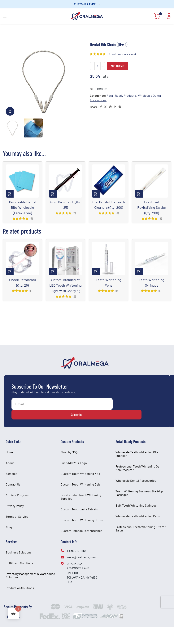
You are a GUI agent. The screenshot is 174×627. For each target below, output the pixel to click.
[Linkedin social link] (115, 107)
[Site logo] (87, 15)
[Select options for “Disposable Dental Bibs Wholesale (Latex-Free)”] (10, 194)
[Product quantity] (97, 66)
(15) (160, 290)
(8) (117, 218)
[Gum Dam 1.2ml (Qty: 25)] (65, 181)
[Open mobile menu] (5, 16)
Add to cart (117, 66)
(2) (74, 212)
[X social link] (105, 107)
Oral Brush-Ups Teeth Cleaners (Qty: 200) (108, 207)
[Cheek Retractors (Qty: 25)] (22, 258)
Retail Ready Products (121, 95)
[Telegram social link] (119, 107)
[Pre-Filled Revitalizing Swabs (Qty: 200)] (151, 181)
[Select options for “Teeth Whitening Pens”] (96, 271)
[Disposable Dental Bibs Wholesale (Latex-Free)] (22, 181)
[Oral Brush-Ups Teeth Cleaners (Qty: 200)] (108, 181)
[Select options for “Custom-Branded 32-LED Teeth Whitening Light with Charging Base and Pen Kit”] (53, 271)
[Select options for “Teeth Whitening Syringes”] (139, 271)
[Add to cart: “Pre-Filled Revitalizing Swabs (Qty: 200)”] (139, 194)
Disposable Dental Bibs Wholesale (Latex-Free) (22, 207)
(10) (31, 290)
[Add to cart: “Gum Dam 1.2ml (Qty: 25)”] (53, 194)
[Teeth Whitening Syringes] (151, 258)
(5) (31, 218)
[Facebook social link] (101, 107)
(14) (117, 290)
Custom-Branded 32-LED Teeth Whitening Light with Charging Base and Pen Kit (65, 290)
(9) (160, 218)
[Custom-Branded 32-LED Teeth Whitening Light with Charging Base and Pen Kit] (65, 258)
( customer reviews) (122, 54)
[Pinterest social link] (110, 107)
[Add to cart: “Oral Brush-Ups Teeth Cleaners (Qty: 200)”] (96, 194)
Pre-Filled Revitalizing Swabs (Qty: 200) (151, 207)
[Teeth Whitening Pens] (108, 258)
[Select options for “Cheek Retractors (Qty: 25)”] (10, 271)
